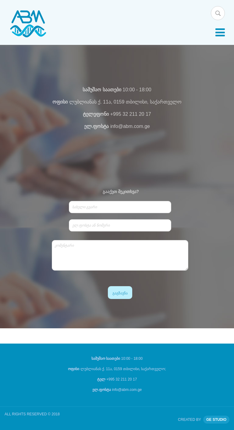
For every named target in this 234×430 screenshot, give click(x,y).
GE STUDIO (216, 419)
